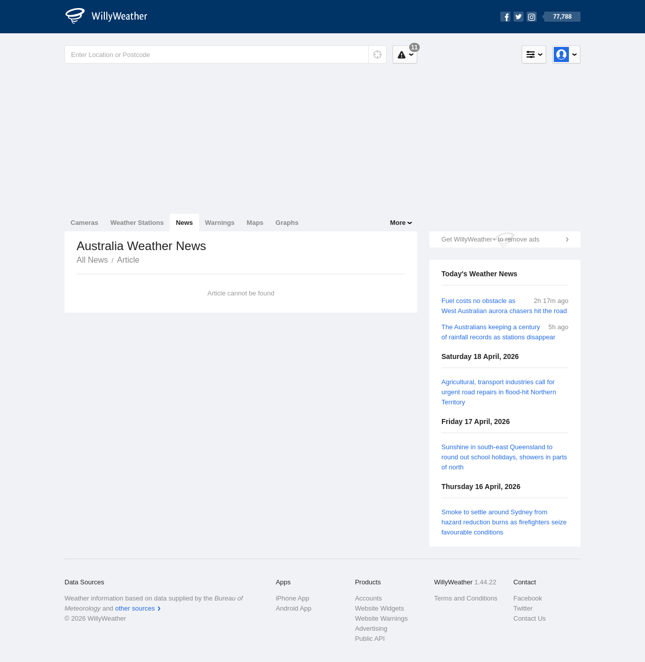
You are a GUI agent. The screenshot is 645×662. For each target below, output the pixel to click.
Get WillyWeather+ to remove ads (490, 239)
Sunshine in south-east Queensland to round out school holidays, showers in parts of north (504, 457)
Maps (255, 222)
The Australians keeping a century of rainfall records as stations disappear (498, 332)
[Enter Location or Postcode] (225, 54)
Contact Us (529, 618)
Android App (293, 608)
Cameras (84, 222)
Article (128, 260)
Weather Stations (137, 222)
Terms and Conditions (466, 598)
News (184, 222)
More (398, 222)
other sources (135, 608)
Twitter (523, 608)
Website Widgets (379, 608)
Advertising (371, 628)
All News (92, 260)
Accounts (368, 598)
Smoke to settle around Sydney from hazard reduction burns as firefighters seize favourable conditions (504, 522)
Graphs (287, 222)
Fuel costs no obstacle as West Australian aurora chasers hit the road (504, 306)
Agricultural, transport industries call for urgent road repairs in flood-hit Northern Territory (498, 392)
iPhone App (292, 598)
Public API (369, 638)
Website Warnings (381, 618)
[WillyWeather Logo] (111, 16)
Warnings (220, 222)
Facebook (527, 598)
